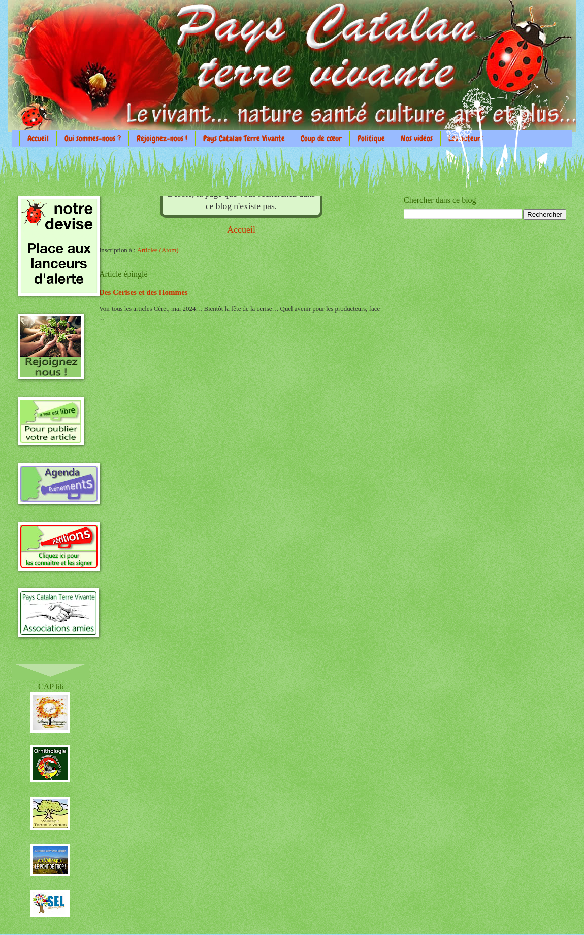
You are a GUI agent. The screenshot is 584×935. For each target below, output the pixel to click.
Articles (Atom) (158, 250)
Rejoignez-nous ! (162, 138)
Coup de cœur (321, 138)
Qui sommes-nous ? (92, 138)
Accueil (38, 138)
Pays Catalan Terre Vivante (244, 138)
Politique (371, 138)
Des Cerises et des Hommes (143, 292)
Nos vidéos (417, 138)
